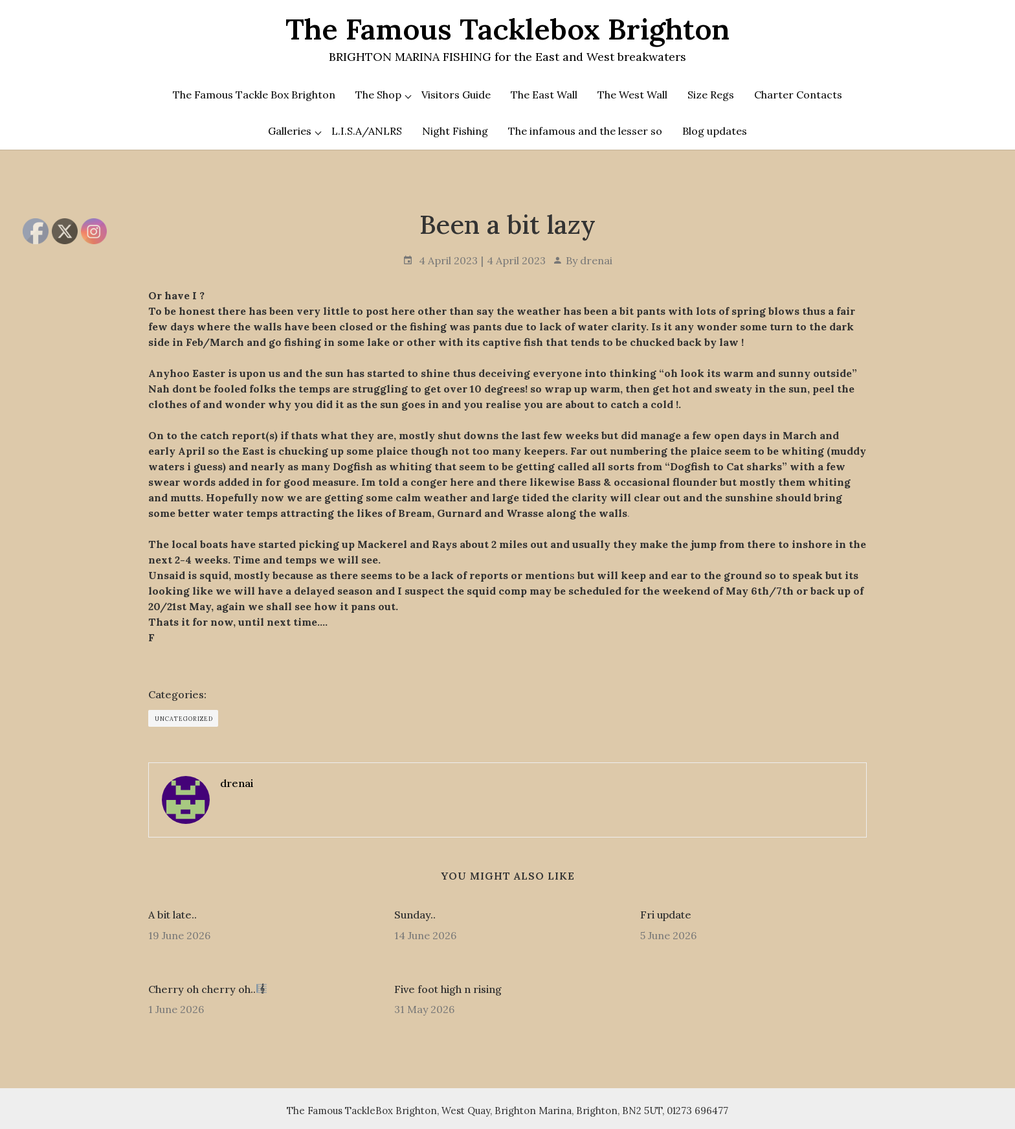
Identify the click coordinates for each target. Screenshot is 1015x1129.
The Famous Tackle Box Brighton (254, 94)
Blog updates (714, 130)
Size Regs (710, 94)
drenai (596, 260)
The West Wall (632, 94)
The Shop (378, 94)
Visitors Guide (456, 94)
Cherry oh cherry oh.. (207, 989)
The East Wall (544, 94)
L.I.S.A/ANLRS (366, 130)
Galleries (289, 130)
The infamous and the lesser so (585, 130)
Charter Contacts (798, 94)
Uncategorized (184, 718)
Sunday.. (415, 914)
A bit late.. (172, 914)
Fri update (665, 914)
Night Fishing (455, 130)
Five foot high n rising (448, 989)
